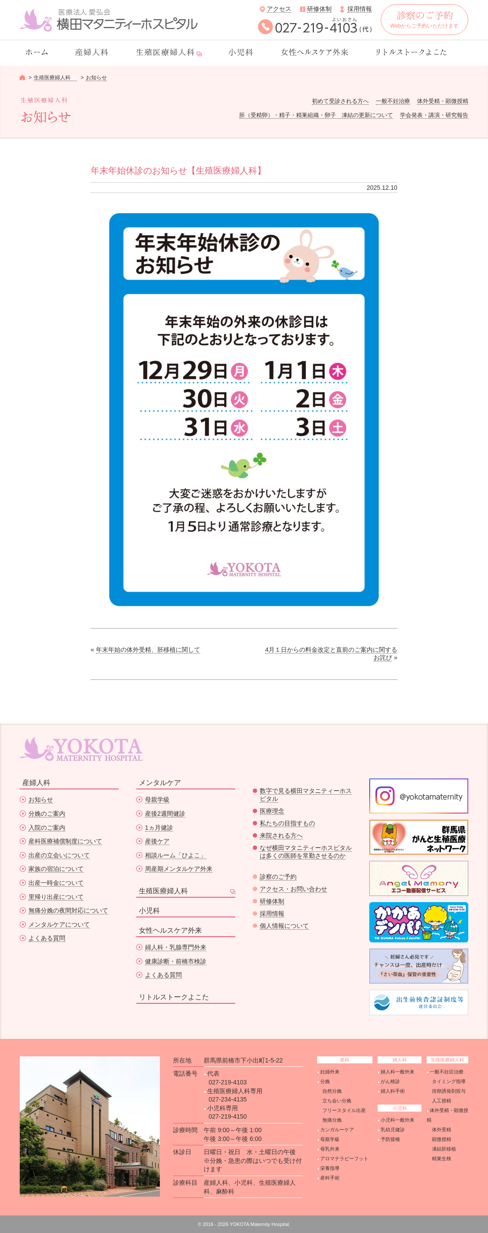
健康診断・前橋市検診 (175, 961)
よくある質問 (46, 938)
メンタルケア (160, 782)
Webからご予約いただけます (424, 20)
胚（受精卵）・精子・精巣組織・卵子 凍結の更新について (316, 115)
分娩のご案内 (46, 813)
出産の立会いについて (59, 855)
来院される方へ (281, 835)
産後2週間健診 (165, 813)
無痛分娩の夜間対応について (68, 910)
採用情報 (359, 8)
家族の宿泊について (56, 868)
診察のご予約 (278, 876)
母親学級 (157, 799)
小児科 (149, 910)
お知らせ (96, 78)
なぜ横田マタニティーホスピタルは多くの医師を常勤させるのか (306, 851)
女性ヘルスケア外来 (170, 930)
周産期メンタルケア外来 (178, 868)
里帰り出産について (56, 896)
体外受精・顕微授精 (442, 101)
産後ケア (157, 841)
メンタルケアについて (59, 924)
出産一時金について (56, 882)
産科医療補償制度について (65, 841)
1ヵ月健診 (159, 827)
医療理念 (272, 810)
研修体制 (319, 8)
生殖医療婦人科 (163, 891)
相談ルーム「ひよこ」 (175, 855)
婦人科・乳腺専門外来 (175, 947)
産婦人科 (36, 782)
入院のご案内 (46, 827)
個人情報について (284, 925)
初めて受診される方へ (340, 101)
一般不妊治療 (393, 101)
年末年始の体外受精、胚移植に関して (148, 649)
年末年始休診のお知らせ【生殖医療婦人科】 (178, 170)
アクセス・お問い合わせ (293, 888)
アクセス (279, 8)
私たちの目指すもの (287, 823)
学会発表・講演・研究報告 (434, 115)
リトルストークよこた (174, 997)
